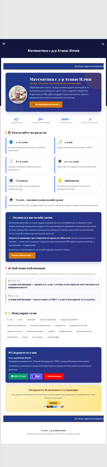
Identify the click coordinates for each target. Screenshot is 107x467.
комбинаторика (65, 331)
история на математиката (40, 325)
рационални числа (14, 331)
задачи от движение (48, 319)
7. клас (19, 319)
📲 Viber (36, 376)
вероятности (60, 325)
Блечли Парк (12, 337)
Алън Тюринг (37, 337)
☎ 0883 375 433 (18, 376)
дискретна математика (16, 325)
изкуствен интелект (84, 331)
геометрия (31, 319)
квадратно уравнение (69, 319)
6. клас (10, 319)
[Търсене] (103, 44)
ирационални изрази (35, 331)
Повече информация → (22, 255)
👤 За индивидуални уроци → (46, 104)
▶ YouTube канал (54, 376)
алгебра (51, 331)
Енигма (25, 337)
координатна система (78, 325)
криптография (53, 337)
